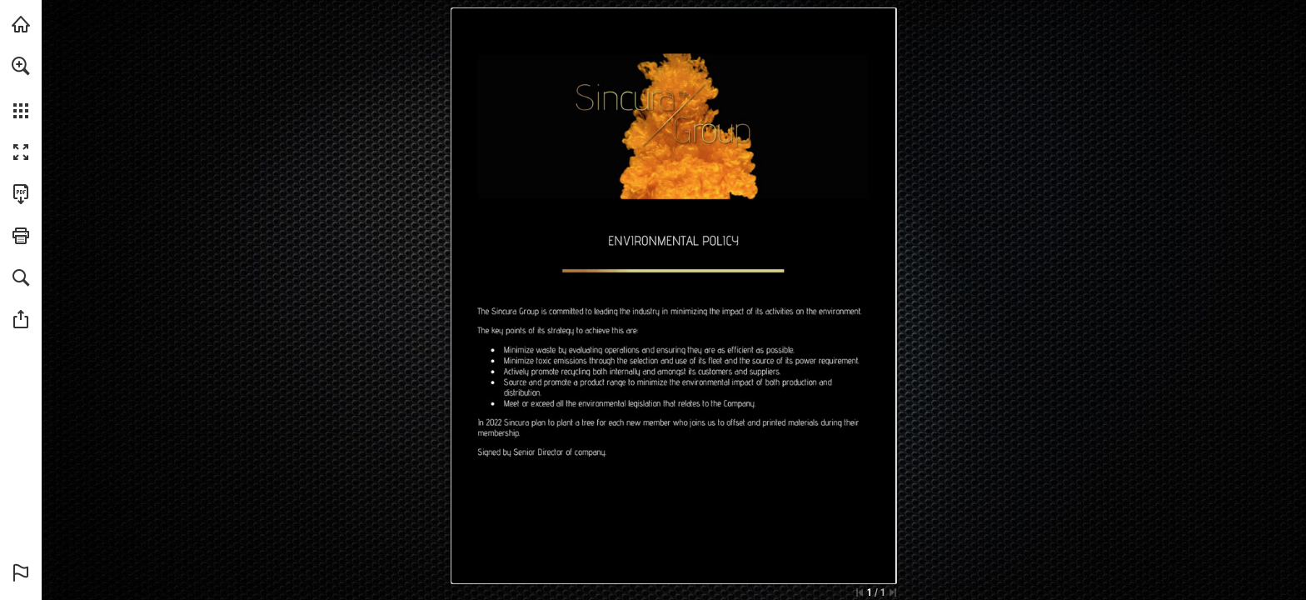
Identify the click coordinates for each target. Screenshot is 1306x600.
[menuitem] (21, 87)
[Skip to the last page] (893, 592)
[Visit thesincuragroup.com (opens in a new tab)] (21, 24)
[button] (21, 66)
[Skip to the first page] (859, 592)
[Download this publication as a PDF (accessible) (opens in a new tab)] (21, 194)
